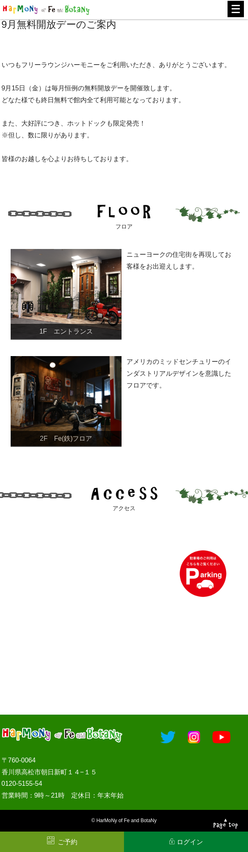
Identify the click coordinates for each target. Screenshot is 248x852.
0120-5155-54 (22, 783)
